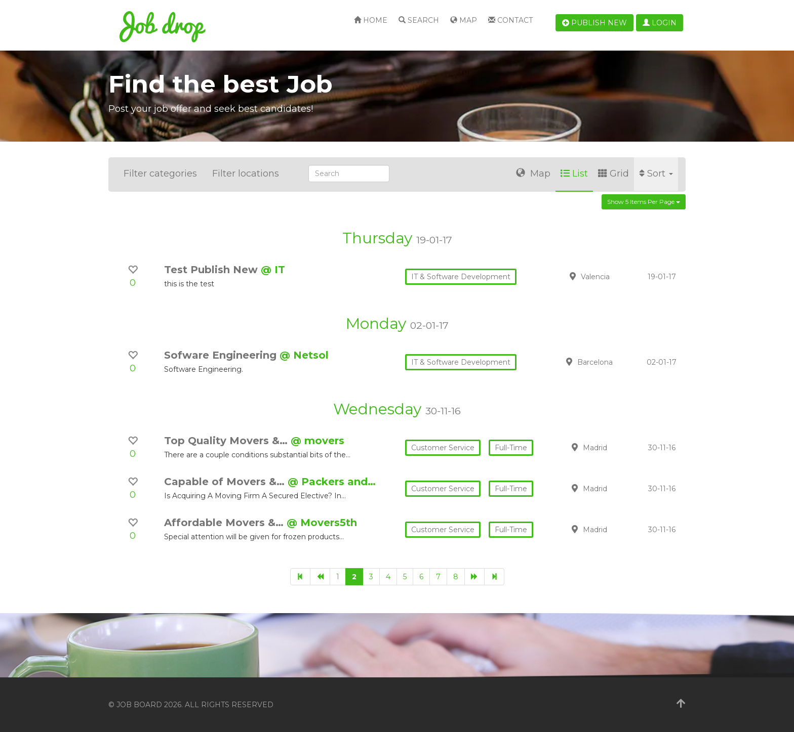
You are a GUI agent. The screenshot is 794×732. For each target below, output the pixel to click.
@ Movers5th (322, 522)
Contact (510, 20)
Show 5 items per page (643, 201)
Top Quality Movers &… (227, 441)
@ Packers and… (332, 482)
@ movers (317, 441)
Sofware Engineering (222, 355)
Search (419, 20)
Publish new (594, 22)
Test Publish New (212, 270)
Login (660, 22)
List (574, 173)
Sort (656, 173)
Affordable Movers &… (225, 522)
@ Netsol (304, 355)
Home (370, 20)
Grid (613, 173)
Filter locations (245, 173)
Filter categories (160, 173)
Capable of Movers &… (226, 482)
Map (463, 20)
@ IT (273, 270)
